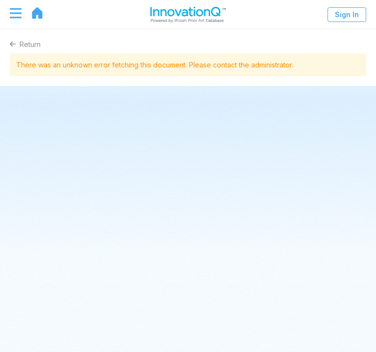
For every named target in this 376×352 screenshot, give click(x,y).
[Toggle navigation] (11, 13)
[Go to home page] (32, 13)
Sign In (347, 14)
